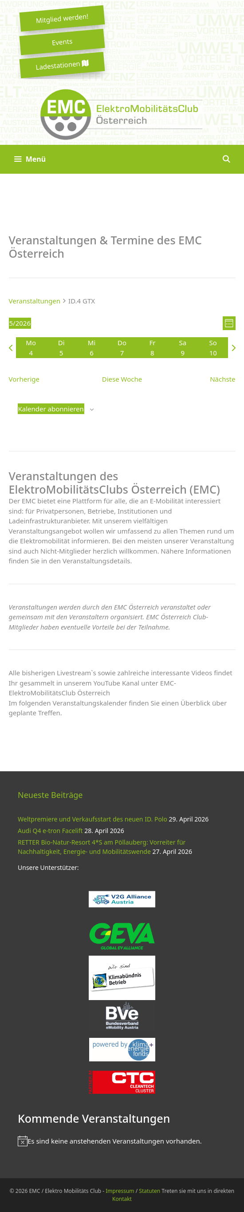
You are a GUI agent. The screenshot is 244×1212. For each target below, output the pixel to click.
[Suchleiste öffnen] (226, 159)
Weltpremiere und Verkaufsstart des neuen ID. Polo (92, 819)
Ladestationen (62, 65)
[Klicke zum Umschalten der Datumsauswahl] (20, 323)
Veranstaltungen (35, 300)
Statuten (149, 1191)
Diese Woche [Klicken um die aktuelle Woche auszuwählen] (122, 379)
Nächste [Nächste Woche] (222, 379)
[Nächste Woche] (233, 347)
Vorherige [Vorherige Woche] (24, 379)
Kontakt (122, 1199)
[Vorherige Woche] (10, 347)
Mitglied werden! (62, 18)
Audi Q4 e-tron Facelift (50, 830)
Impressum (120, 1191)
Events (62, 41)
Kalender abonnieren (51, 408)
